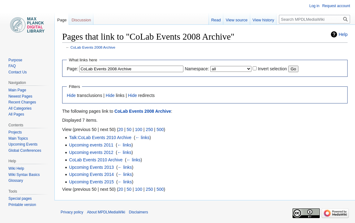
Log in (314, 6)
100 (138, 129)
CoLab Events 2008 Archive (93, 47)
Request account (336, 6)
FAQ (12, 66)
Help (343, 34)
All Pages (16, 114)
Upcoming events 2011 (91, 144)
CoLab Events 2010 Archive (95, 159)
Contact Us (17, 72)
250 (149, 129)
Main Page (17, 90)
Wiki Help (16, 168)
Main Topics (18, 138)
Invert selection (272, 68)
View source (237, 20)
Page (61, 20)
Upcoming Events (22, 144)
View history (263, 20)
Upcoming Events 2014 (91, 174)
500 (160, 129)
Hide (71, 95)
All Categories (20, 108)
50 (129, 129)
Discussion (81, 20)
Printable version (22, 205)
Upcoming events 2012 (91, 152)
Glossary (15, 180)
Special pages (20, 198)
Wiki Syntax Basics (24, 175)
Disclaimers (138, 212)
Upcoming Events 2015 (91, 181)
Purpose (15, 60)
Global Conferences (24, 150)
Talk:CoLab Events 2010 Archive (100, 137)
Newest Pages (20, 96)
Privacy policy (72, 212)
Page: (72, 68)
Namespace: (197, 68)
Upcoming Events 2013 (91, 167)
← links (142, 137)
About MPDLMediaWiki (106, 212)
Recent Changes (22, 102)
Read (216, 20)
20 (120, 129)
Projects (15, 132)
